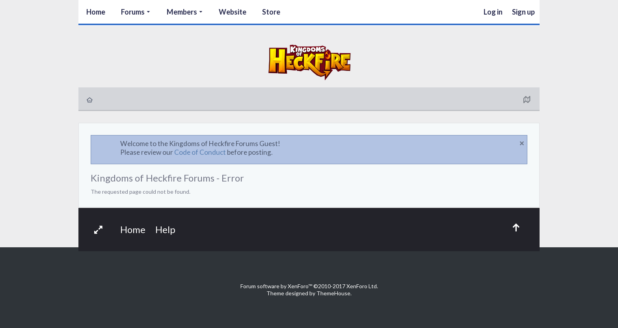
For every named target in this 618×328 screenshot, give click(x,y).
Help (165, 229)
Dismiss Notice (522, 143)
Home (95, 11)
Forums (133, 11)
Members (182, 11)
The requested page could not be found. (140, 191)
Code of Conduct (200, 152)
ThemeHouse (333, 293)
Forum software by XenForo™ (309, 286)
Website (232, 11)
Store (271, 11)
